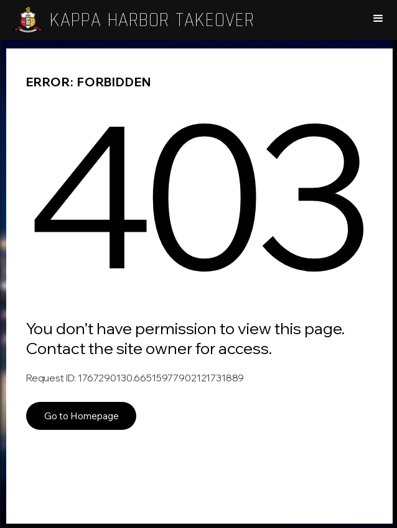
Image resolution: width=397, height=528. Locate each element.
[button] (378, 18)
